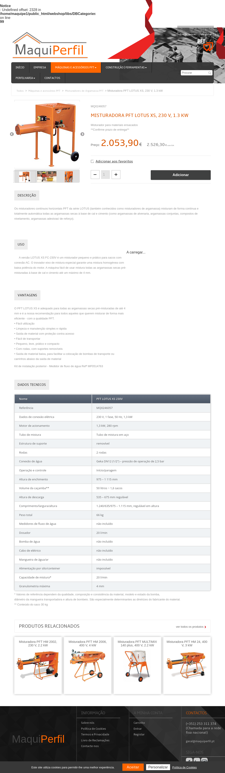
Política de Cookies (93, 729)
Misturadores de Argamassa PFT (84, 90)
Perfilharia (25, 78)
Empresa (40, 67)
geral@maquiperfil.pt (200, 741)
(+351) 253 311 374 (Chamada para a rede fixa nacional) (203, 728)
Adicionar (181, 175)
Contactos (52, 78)
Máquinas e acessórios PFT (75, 67)
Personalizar (158, 767)
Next (82, 134)
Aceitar (133, 767)
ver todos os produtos (189, 626)
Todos (20, 90)
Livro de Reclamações (95, 740)
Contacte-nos (90, 746)
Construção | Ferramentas (126, 67)
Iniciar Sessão (188, 34)
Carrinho (139, 723)
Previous (12, 134)
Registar (207, 34)
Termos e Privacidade (95, 734)
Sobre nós (87, 723)
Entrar (138, 729)
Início (20, 67)
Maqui (38, 739)
